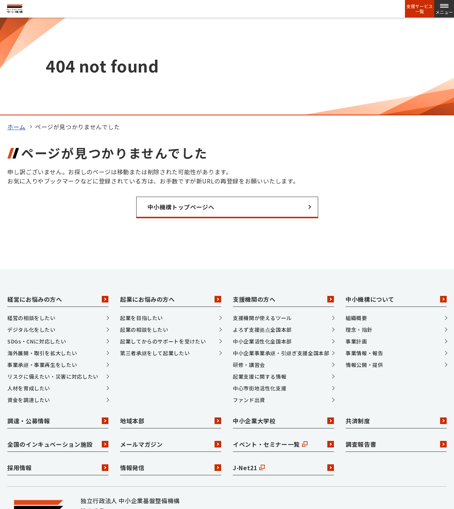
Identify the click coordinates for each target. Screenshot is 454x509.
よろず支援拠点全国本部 (262, 238)
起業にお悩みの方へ (170, 208)
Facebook (122, 445)
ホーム (16, 35)
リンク (187, 466)
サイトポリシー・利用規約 (293, 466)
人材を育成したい (28, 297)
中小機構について (396, 208)
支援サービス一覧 (419, 9)
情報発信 (170, 376)
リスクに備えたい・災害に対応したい (52, 285)
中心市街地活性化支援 (259, 297)
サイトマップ (147, 466)
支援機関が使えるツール (262, 227)
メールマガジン (170, 353)
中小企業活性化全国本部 (262, 250)
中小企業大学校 (283, 329)
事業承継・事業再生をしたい (42, 274)
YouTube (167, 445)
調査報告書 (396, 353)
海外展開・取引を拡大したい (42, 262)
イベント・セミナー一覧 (283, 353)
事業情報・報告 (364, 262)
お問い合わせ (99, 466)
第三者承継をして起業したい (155, 262)
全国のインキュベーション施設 (57, 353)
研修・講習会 (249, 274)
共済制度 (396, 329)
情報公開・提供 (364, 274)
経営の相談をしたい (31, 227)
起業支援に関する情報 (259, 285)
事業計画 (356, 250)
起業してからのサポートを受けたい (163, 250)
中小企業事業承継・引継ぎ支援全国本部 (281, 262)
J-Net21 (283, 376)
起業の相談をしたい (144, 238)
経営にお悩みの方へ (57, 208)
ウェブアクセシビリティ (375, 466)
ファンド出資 (249, 309)
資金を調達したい (28, 309)
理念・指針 (359, 238)
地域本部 (170, 329)
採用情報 (57, 376)
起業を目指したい (141, 227)
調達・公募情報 (57, 329)
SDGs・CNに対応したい (36, 250)
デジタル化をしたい (31, 238)
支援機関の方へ (283, 208)
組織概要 (356, 227)
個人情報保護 (226, 466)
